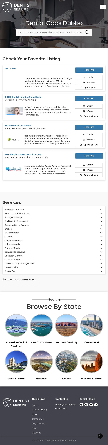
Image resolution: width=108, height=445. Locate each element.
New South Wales (41, 342)
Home (35, 405)
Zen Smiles (10, 68)
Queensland (91, 342)
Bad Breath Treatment (16, 221)
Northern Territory (66, 342)
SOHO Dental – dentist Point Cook (23, 97)
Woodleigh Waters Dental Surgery (23, 154)
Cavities (8, 237)
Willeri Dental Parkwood (18, 126)
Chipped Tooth (12, 248)
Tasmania (41, 379)
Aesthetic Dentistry (14, 210)
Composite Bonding (14, 252)
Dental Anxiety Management (19, 264)
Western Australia (91, 379)
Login (34, 428)
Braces (8, 229)
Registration (38, 424)
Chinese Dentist (12, 244)
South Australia (16, 379)
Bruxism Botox (11, 233)
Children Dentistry (13, 240)
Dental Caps (10, 271)
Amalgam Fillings (13, 217)
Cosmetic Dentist (13, 256)
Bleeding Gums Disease (16, 225)
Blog (34, 414)
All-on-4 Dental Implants (16, 214)
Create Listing (39, 410)
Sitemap (36, 433)
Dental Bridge (11, 267)
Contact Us (38, 419)
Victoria (66, 379)
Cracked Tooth (12, 260)
